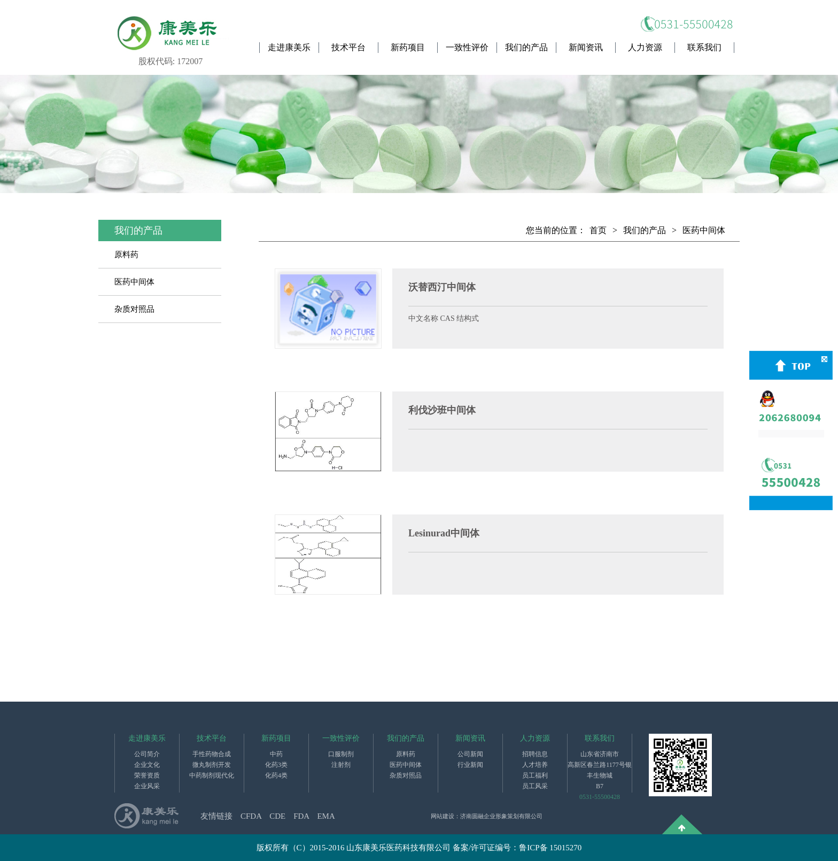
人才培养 (535, 764)
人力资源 (645, 47)
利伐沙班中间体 (442, 410)
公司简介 (147, 754)
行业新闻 (470, 764)
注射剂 (341, 764)
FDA (301, 816)
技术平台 (348, 47)
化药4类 (276, 775)
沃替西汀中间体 (442, 287)
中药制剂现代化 (211, 775)
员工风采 (535, 786)
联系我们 (704, 47)
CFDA (250, 816)
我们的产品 (526, 47)
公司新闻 (470, 754)
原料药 (126, 254)
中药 (276, 754)
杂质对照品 (134, 309)
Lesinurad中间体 (443, 533)
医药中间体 (134, 282)
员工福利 (535, 775)
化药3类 (276, 764)
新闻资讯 (586, 47)
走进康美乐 (289, 47)
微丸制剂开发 (211, 764)
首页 (598, 230)
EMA (326, 816)
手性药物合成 (211, 754)
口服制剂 (341, 754)
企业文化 (147, 764)
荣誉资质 (147, 775)
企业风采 (147, 786)
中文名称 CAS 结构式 (443, 318)
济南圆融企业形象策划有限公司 (501, 816)
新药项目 (408, 47)
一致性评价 (467, 47)
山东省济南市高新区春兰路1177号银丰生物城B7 (600, 770)
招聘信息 (535, 754)
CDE (277, 816)
